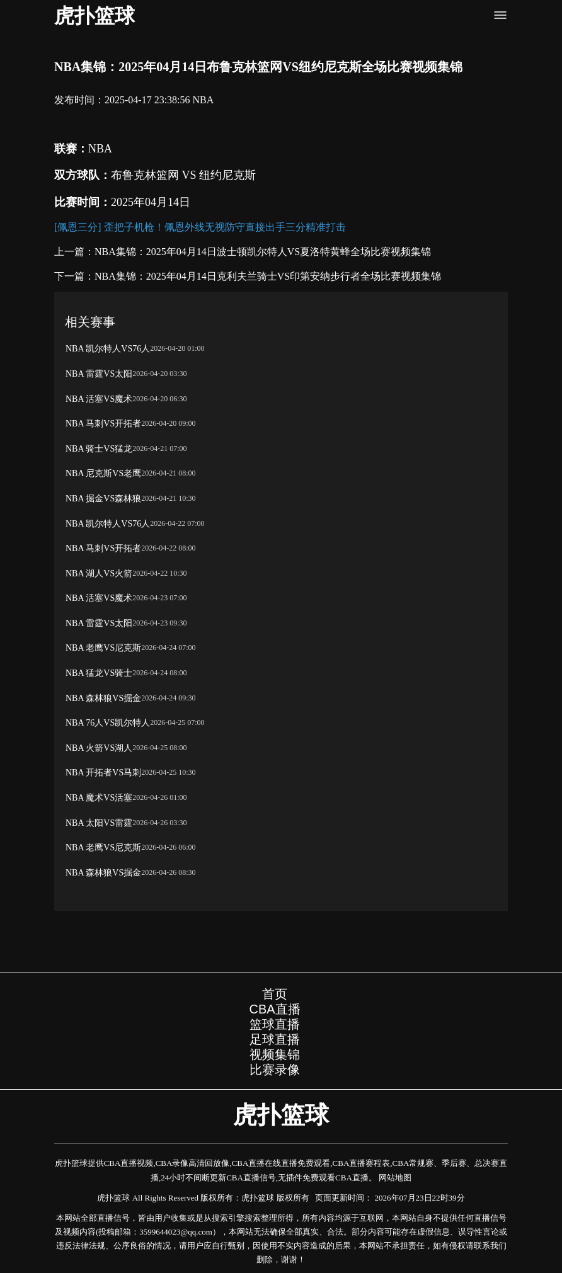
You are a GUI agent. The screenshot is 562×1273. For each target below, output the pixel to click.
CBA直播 (274, 1009)
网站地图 (395, 1177)
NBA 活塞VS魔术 (99, 399)
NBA (203, 99)
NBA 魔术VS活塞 (99, 797)
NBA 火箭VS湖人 (99, 748)
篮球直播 (274, 1024)
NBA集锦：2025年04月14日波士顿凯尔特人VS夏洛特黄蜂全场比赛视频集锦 (263, 251)
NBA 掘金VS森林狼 (103, 498)
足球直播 (274, 1039)
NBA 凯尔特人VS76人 (108, 348)
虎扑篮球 (94, 15)
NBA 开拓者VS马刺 (103, 772)
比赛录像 (274, 1069)
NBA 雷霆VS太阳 (99, 374)
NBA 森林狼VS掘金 (103, 698)
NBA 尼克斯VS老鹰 (103, 473)
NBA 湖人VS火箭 (99, 573)
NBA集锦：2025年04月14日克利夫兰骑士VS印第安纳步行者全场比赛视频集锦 (268, 276)
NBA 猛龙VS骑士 (99, 673)
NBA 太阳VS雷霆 (99, 823)
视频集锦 (274, 1054)
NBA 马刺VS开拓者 (103, 423)
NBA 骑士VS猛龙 (99, 449)
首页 (274, 994)
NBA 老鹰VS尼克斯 (103, 648)
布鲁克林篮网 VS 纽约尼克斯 (183, 175)
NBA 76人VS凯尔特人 (108, 723)
